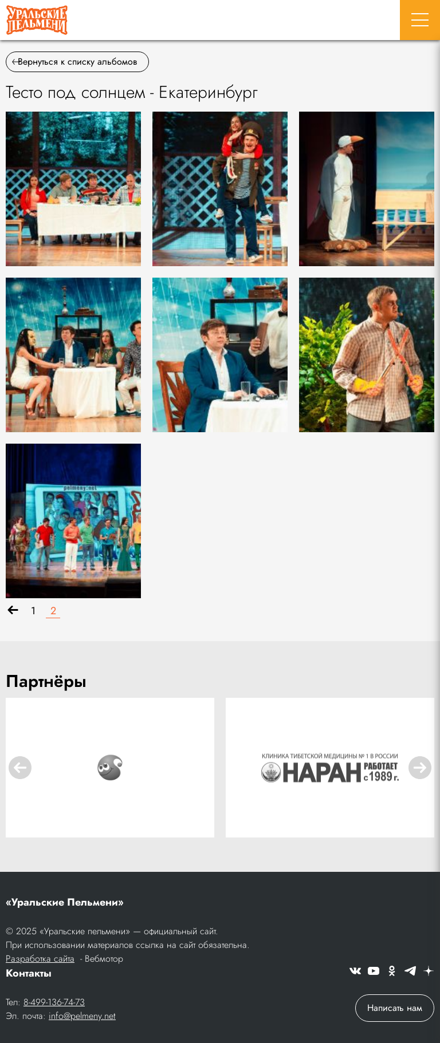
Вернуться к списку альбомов (74, 61)
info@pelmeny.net (82, 1015)
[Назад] (13, 611)
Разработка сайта (40, 958)
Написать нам (394, 1007)
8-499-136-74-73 (54, 1002)
